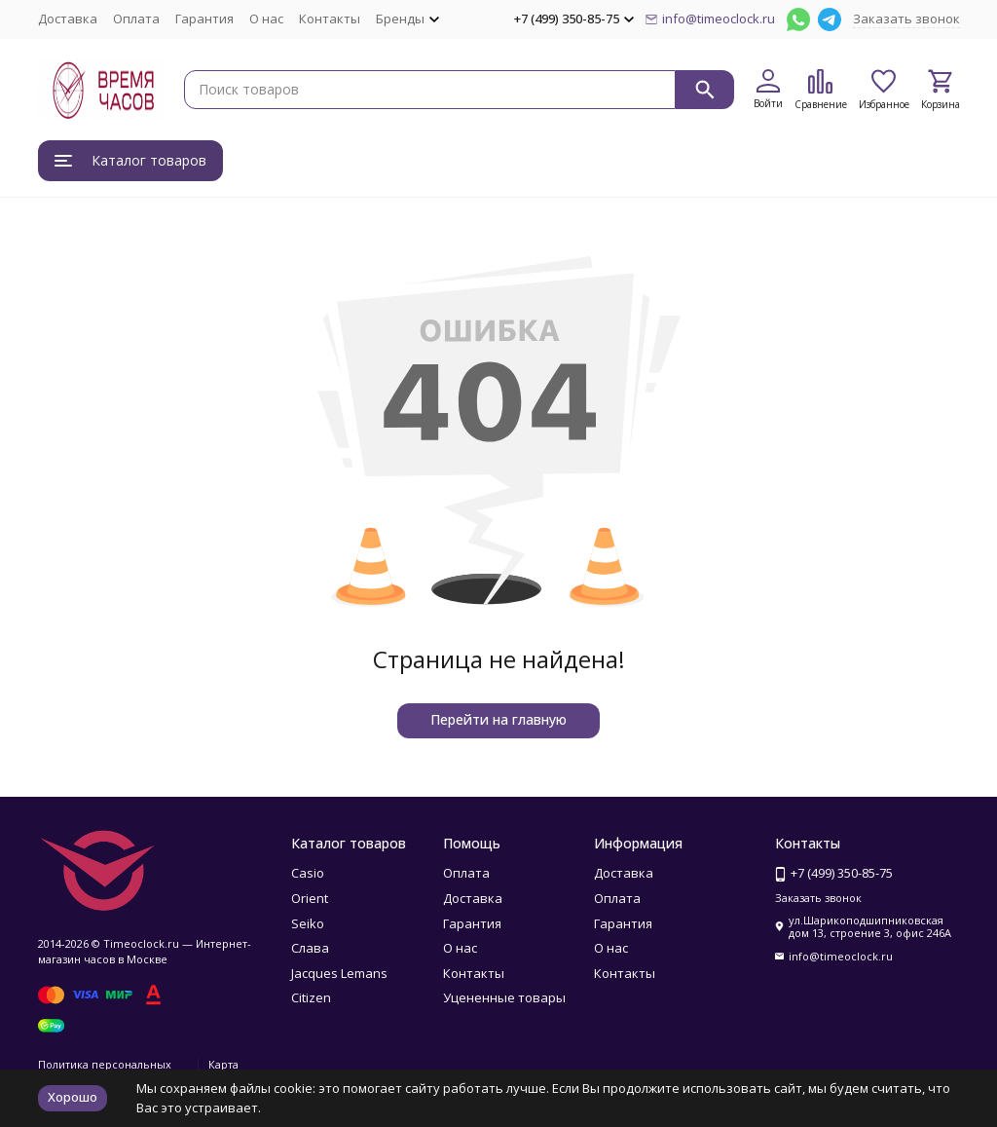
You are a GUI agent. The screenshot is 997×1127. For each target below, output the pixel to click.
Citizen (311, 997)
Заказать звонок (906, 18)
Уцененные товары (504, 997)
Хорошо (72, 1097)
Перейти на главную (498, 719)
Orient (309, 898)
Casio (307, 873)
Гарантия (204, 18)
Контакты (329, 18)
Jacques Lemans (339, 973)
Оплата (136, 18)
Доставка (67, 18)
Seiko (307, 923)
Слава (310, 948)
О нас (266, 18)
